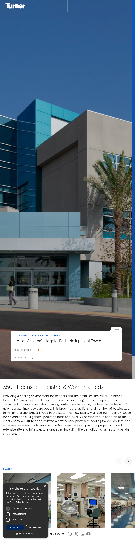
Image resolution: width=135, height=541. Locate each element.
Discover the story (23, 357)
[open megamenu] (99, 6)
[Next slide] (128, 461)
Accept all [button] (15, 527)
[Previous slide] (119, 461)
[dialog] (25, 510)
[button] (25, 533)
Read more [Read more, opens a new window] (27, 502)
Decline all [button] (35, 527)
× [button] (45, 486)
